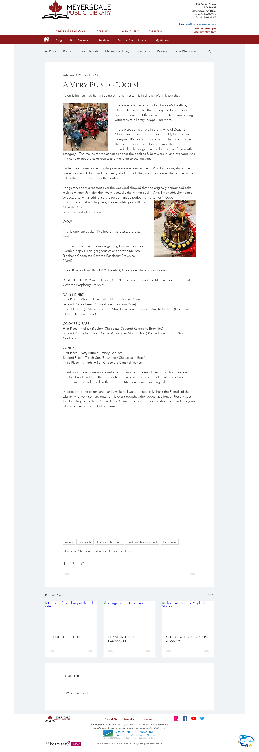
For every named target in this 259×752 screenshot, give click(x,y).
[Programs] (103, 30)
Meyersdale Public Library (78, 551)
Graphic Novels (88, 51)
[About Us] (112, 719)
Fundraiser (126, 551)
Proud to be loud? (65, 637)
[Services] (104, 40)
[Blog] (60, 40)
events (69, 541)
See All (210, 594)
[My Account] (164, 40)
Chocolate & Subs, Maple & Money (187, 639)
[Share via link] (82, 563)
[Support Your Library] (132, 40)
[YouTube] (193, 718)
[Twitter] (202, 718)
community (85, 541)
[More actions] (194, 75)
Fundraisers (169, 541)
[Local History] (130, 30)
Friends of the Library (109, 541)
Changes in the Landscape (121, 639)
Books (67, 51)
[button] (209, 51)
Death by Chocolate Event (142, 541)
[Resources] (155, 30)
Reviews (162, 51)
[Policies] (147, 719)
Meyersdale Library (117, 51)
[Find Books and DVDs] (73, 30)
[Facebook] (185, 718)
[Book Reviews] (79, 40)
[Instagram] (176, 718)
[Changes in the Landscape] (130, 615)
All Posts (50, 51)
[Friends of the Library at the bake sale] (71, 615)
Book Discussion (185, 51)
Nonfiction (143, 51)
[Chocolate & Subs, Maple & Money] (188, 615)
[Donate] (129, 719)
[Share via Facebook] (64, 563)
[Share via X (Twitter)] (73, 563)
